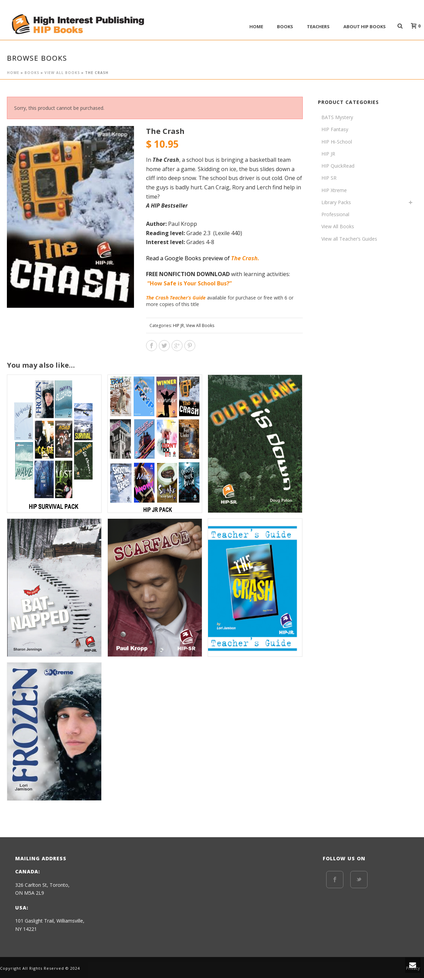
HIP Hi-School (336, 141)
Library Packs (336, 202)
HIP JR (178, 325)
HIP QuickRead (337, 165)
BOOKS (285, 26)
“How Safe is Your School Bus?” (190, 283)
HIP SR (329, 178)
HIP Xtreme (334, 190)
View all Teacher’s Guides (349, 238)
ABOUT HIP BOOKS (364, 26)
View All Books (62, 72)
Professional (335, 214)
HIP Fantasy (334, 129)
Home (256, 26)
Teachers (318, 26)
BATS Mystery (337, 117)
